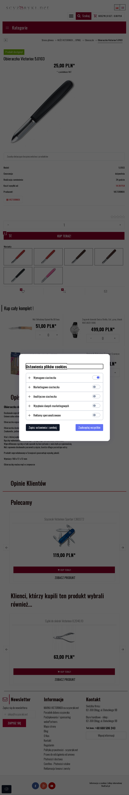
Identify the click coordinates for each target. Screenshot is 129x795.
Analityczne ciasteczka (45, 396)
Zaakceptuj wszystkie (89, 428)
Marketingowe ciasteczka (46, 387)
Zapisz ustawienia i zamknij (43, 428)
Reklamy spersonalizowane (47, 415)
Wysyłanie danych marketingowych (51, 406)
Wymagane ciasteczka (44, 378)
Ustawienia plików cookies (46, 366)
